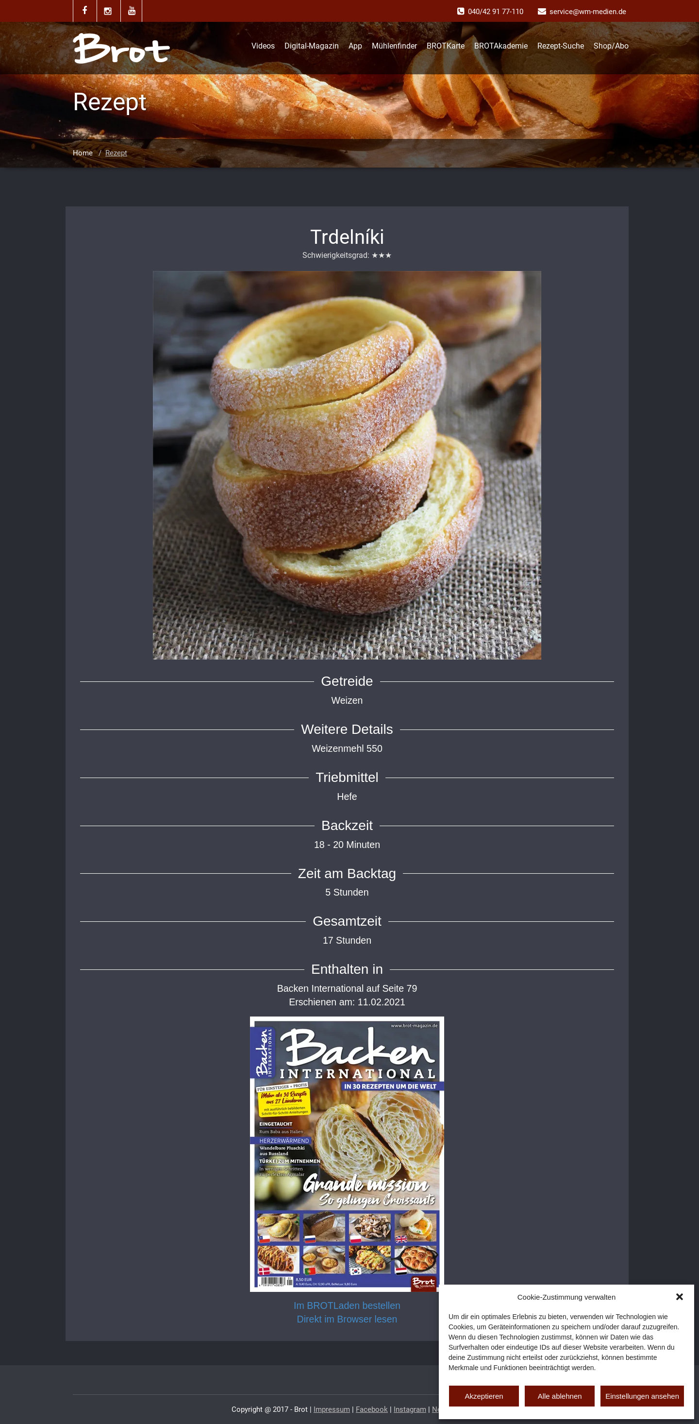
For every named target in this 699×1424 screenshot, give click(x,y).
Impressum (332, 1409)
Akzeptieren (484, 1396)
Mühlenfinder (394, 46)
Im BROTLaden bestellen (347, 1305)
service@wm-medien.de (587, 11)
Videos (263, 46)
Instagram (410, 1409)
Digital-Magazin (311, 46)
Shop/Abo (611, 46)
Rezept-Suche (560, 46)
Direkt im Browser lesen (347, 1319)
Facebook (372, 1409)
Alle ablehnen (560, 1396)
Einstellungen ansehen (642, 1396)
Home (83, 153)
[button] (679, 1297)
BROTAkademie (501, 46)
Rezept (116, 153)
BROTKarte (446, 46)
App (355, 46)
